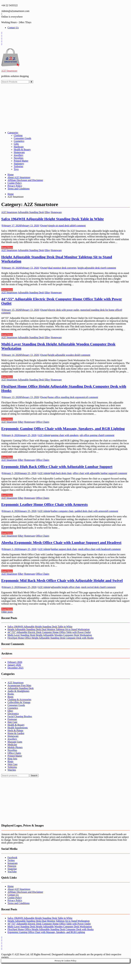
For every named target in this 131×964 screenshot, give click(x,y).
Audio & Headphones (18, 691)
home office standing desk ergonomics (67, 397)
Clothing (18, 135)
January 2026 (14, 665)
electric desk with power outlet (63, 310)
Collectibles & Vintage (19, 702)
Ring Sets (12, 758)
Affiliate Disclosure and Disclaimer (25, 180)
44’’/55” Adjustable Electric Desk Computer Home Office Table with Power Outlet (49, 632)
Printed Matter (21, 160)
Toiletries (18, 166)
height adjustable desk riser (91, 267)
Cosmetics (19, 141)
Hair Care (12, 722)
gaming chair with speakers (64, 435)
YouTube (12, 871)
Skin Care (13, 764)
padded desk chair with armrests (91, 511)
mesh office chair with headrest (94, 549)
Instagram (13, 863)
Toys (16, 169)
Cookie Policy (15, 183)
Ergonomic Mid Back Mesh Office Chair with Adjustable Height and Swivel (62, 580)
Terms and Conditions (19, 188)
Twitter (11, 860)
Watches (12, 770)
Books (11, 694)
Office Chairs (42, 422)
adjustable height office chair (65, 587)
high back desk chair (61, 473)
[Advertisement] (65, 107)
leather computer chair (62, 511)
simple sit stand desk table (61, 225)
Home (11, 174)
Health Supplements (18, 727)
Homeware (19, 152)
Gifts (16, 144)
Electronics (13, 713)
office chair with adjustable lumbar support (94, 473)
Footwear (12, 719)
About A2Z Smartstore (19, 177)
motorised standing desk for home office (100, 310)
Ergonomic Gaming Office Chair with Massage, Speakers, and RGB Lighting (63, 429)
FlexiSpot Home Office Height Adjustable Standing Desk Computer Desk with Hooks (51, 638)
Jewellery (18, 155)
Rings (10, 761)
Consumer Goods (22, 138)
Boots (10, 696)
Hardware (19, 146)
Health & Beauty (22, 149)
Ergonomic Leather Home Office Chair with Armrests (44, 504)
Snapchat (12, 868)
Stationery (19, 163)
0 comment (80, 225)
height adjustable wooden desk (63, 355)
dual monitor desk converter (62, 267)
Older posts (7, 612)
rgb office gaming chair (91, 435)
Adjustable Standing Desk (31, 212)
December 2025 (15, 667)
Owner (43, 225)
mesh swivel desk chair (92, 587)
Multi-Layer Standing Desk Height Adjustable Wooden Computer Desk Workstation (50, 635)
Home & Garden (16, 733)
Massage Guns (15, 741)
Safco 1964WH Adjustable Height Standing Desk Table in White (52, 219)
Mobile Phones (15, 747)
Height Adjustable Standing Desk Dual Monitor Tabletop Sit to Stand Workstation (49, 629)
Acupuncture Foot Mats (19, 685)
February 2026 (15, 662)
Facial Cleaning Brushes (20, 716)
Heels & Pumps (15, 730)
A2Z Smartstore (9, 70)
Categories (13, 132)
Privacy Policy (15, 185)
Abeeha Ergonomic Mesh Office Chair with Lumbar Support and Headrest (61, 542)
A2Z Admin (43, 435)
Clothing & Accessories (19, 699)
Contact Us (13, 27)
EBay (47, 212)
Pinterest (12, 866)
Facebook (12, 857)
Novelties (18, 158)
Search (34, 775)
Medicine (12, 744)
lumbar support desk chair (64, 549)
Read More (7, 247)
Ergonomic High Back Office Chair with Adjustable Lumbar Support (56, 467)
